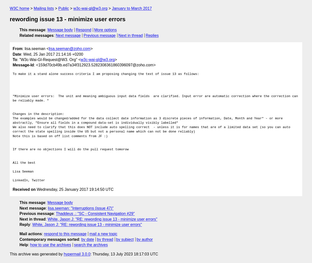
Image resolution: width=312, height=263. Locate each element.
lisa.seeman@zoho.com (69, 49)
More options (105, 30)
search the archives (91, 245)
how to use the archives (50, 245)
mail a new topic (103, 234)
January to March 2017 (132, 8)
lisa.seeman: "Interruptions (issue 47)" (81, 208)
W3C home (19, 8)
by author (144, 239)
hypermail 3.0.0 (77, 254)
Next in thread (130, 35)
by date (87, 239)
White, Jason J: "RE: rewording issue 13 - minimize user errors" (102, 219)
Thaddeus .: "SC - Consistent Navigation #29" (95, 214)
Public (63, 8)
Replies (152, 35)
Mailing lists (44, 8)
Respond (83, 30)
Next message (68, 35)
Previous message (100, 35)
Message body (60, 30)
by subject (125, 239)
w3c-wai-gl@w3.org (90, 8)
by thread (105, 239)
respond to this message (65, 234)
